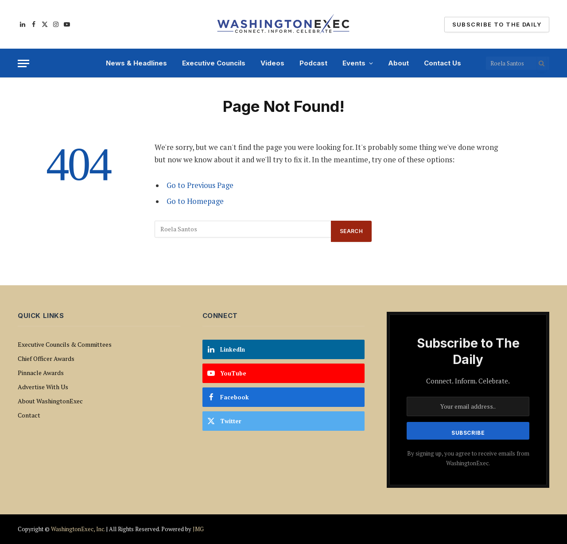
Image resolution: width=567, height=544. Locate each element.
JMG (198, 529)
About (398, 63)
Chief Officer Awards (46, 358)
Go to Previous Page (200, 185)
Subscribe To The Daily (496, 24)
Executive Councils (213, 63)
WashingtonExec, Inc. (78, 529)
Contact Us (442, 63)
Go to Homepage (195, 201)
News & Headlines (136, 63)
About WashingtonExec (50, 401)
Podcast (313, 63)
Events (353, 63)
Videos (272, 63)
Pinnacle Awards (41, 372)
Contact (29, 415)
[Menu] (23, 63)
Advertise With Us (43, 387)
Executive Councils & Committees (65, 344)
